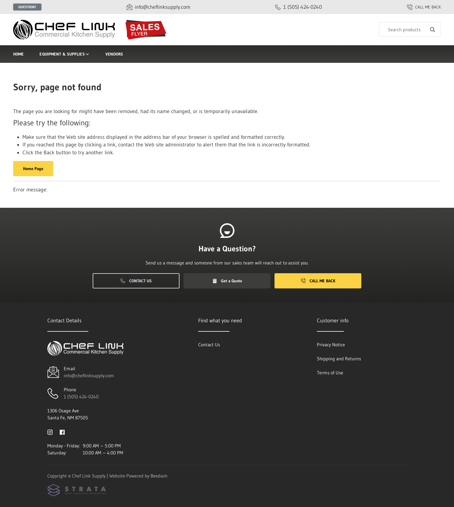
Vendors (114, 54)
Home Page (33, 168)
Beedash (159, 476)
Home (18, 54)
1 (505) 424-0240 (81, 396)
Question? (27, 7)
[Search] (410, 29)
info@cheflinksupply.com (89, 375)
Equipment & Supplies (64, 54)
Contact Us (136, 280)
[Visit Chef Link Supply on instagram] (50, 432)
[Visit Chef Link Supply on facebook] (62, 432)
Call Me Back (318, 280)
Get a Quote (227, 280)
